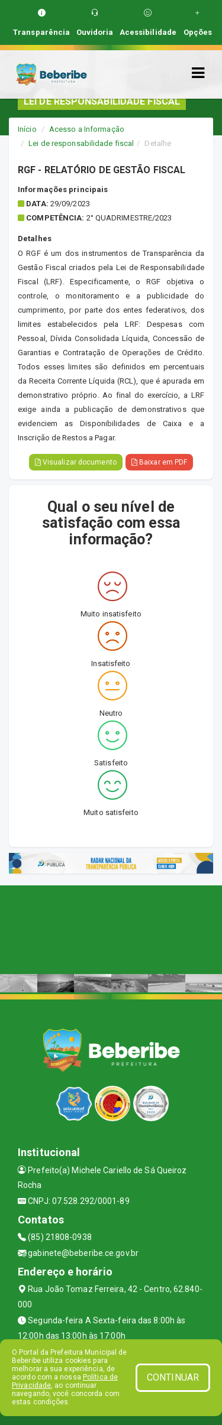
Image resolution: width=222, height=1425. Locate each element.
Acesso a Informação (86, 129)
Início (27, 129)
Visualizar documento (76, 462)
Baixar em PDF (159, 462)
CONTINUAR (173, 1377)
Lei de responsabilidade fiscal (81, 143)
